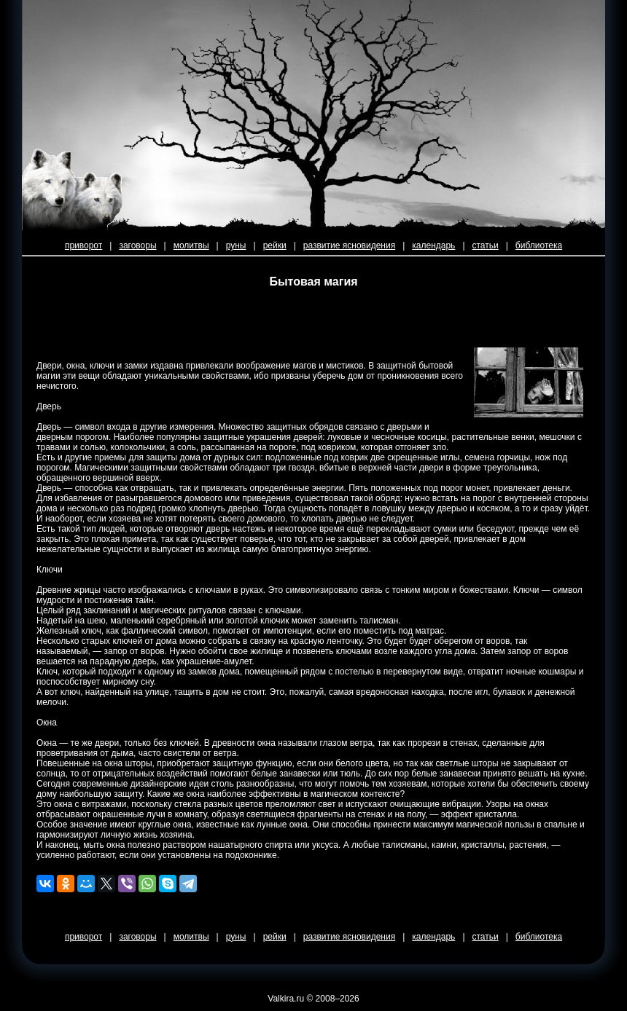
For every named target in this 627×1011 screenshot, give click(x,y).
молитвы (191, 245)
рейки (275, 245)
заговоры (137, 245)
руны (236, 245)
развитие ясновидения (349, 245)
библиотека (538, 245)
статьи (485, 245)
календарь (433, 245)
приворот (83, 245)
